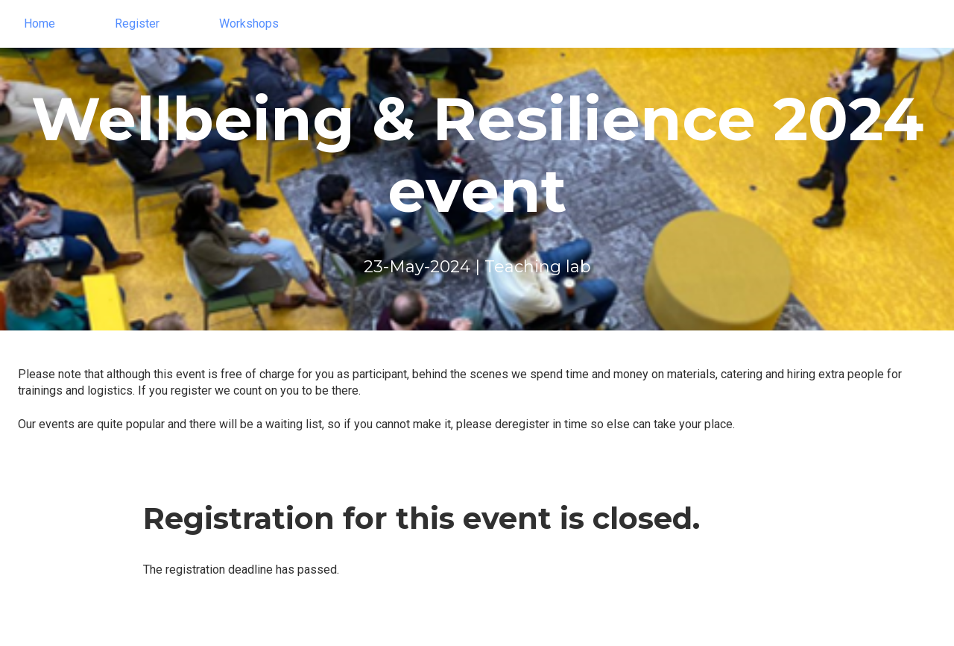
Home (39, 23)
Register (137, 23)
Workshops (249, 23)
